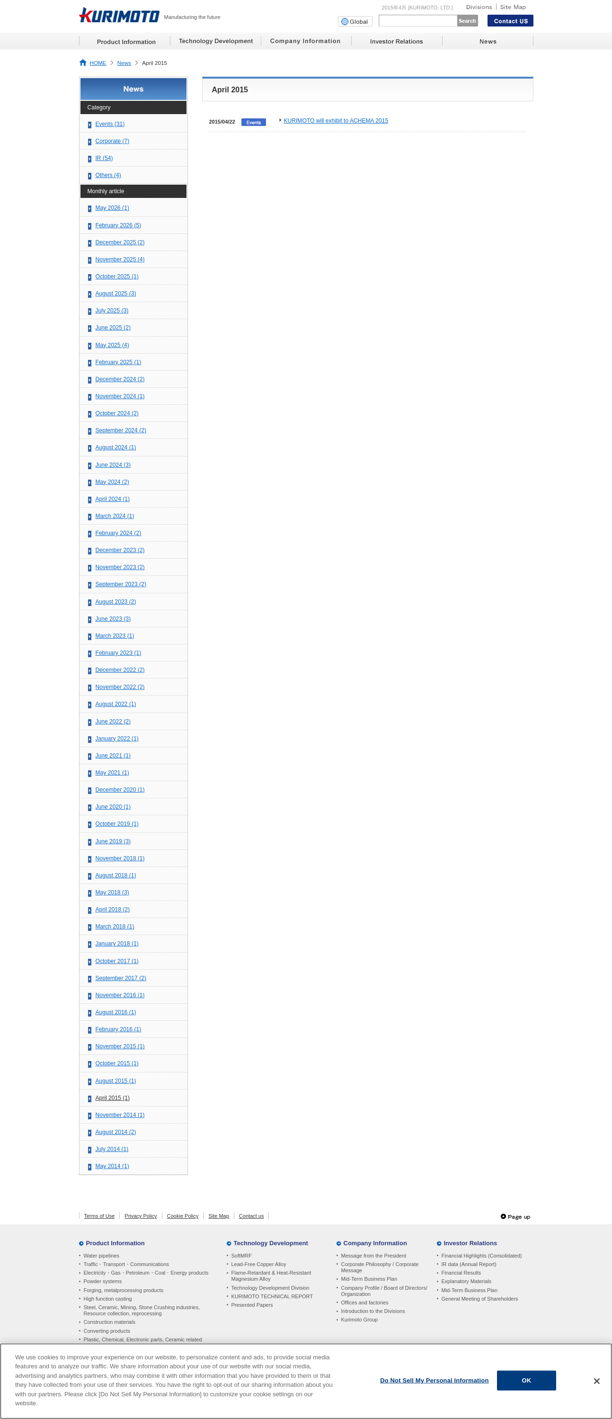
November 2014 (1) (120, 1115)
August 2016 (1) (116, 1012)
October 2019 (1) (117, 824)
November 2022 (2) (120, 687)
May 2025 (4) (112, 345)
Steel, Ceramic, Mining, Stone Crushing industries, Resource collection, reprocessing (142, 1310)
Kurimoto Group (359, 1319)
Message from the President (374, 1255)
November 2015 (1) (120, 1046)
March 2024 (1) (115, 516)
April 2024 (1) (113, 499)
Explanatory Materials (467, 1281)
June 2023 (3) (113, 619)
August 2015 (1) (116, 1081)
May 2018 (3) (112, 892)
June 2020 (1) (113, 806)
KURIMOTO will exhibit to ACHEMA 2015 (336, 120)
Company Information (375, 1243)
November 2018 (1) (120, 858)
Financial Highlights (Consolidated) (482, 1255)
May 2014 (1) (112, 1166)
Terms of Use (99, 1216)
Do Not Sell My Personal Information (434, 1381)
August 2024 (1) (116, 447)
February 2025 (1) (119, 362)
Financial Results (461, 1273)
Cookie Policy (183, 1216)
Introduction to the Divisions (373, 1311)
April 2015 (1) (113, 1098)
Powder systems (103, 1281)
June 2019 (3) (113, 841)
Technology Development (271, 1243)
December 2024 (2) (120, 379)
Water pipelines (101, 1255)
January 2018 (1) (117, 943)
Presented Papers (252, 1305)
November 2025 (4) (120, 259)
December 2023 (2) (120, 550)
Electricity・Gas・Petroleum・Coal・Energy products (146, 1273)
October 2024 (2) (117, 413)
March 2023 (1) (115, 636)
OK (527, 1381)
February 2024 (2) (119, 533)
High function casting (108, 1299)
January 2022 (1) (117, 738)
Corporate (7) (113, 141)
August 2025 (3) (116, 293)
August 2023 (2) (116, 601)
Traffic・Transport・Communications (126, 1264)
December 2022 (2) (120, 670)
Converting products (107, 1331)
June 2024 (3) (113, 465)
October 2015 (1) (117, 1063)
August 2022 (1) (116, 704)
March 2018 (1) (115, 926)
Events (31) (110, 124)
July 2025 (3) (112, 310)
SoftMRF (241, 1255)
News (124, 63)
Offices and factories (365, 1302)
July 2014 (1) (112, 1149)
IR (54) (104, 158)
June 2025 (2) (113, 327)
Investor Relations (470, 1243)
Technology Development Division (270, 1288)
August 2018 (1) (116, 875)
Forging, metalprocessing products (124, 1290)
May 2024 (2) (112, 482)
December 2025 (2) (120, 242)
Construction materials (109, 1322)
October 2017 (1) (117, 961)
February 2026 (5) (119, 225)
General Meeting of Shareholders (480, 1299)
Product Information (115, 1243)
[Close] (596, 1383)
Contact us (251, 1216)
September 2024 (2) (121, 430)
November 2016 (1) (120, 995)
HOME (98, 63)
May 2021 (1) (112, 772)
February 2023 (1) (119, 653)
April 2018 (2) (113, 909)
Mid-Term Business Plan (369, 1279)
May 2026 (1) (112, 208)
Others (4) (108, 175)
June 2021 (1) (113, 755)
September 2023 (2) (121, 584)
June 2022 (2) (113, 721)
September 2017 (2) (121, 978)
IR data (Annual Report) (469, 1264)
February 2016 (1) (119, 1029)
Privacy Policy (140, 1216)
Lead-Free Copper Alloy (258, 1264)
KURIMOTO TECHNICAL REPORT (272, 1296)
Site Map (218, 1216)
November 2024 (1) (120, 396)
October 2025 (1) (117, 276)
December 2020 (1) (120, 789)
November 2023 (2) (120, 567)
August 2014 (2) (116, 1132)
